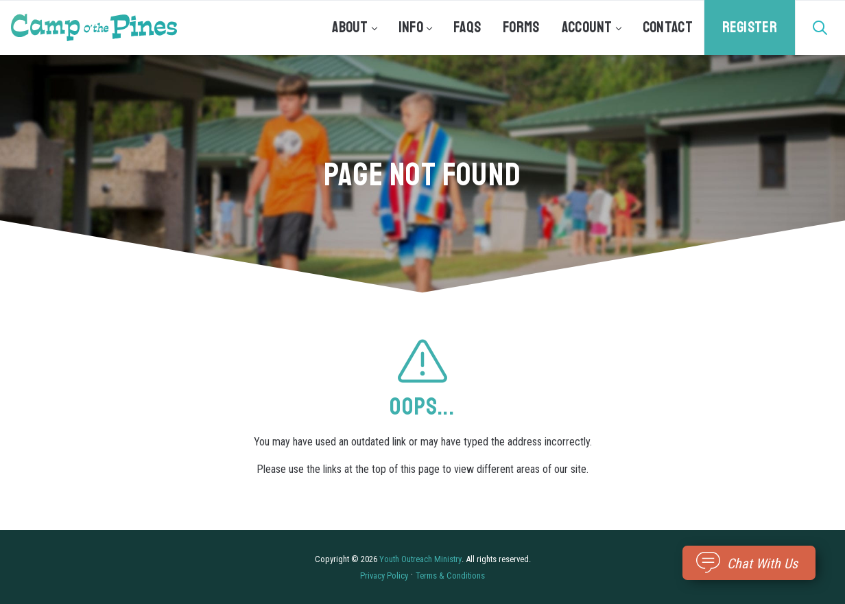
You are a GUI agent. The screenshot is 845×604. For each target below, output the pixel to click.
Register (749, 27)
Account (591, 27)
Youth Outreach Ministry (420, 559)
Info (414, 27)
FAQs (467, 27)
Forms (521, 27)
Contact (668, 27)
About (354, 27)
